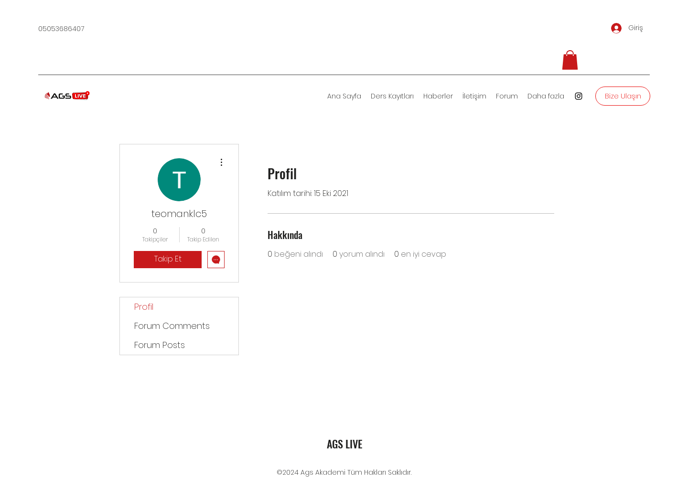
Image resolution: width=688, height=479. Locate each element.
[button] (570, 60)
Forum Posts (159, 345)
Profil (143, 307)
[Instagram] (578, 96)
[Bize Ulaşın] (622, 96)
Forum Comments (172, 326)
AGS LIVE (344, 443)
